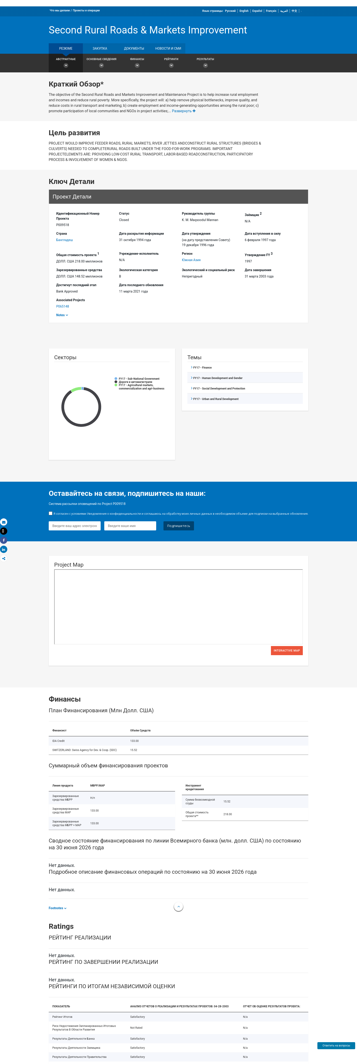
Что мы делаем (60, 10)
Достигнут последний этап (76, 285)
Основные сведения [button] (101, 64)
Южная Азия (191, 260)
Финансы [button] (137, 64)
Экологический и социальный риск (208, 270)
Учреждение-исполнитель (139, 253)
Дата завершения (258, 270)
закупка (100, 48)
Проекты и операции (86, 10)
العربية (284, 11)
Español (257, 11)
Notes (60, 315)
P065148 (62, 306)
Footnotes (56, 908)
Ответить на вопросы (336, 1045)
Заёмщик (253, 214)
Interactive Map (287, 650)
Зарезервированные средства (79, 270)
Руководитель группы (198, 213)
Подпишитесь (178, 526)
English (244, 11)
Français (271, 11)
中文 (294, 11)
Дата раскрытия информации (141, 233)
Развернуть (184, 111)
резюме (65, 48)
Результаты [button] (205, 64)
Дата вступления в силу (263, 233)
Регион (187, 253)
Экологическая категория (138, 270)
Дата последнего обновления (141, 285)
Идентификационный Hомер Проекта (77, 216)
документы (134, 48)
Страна (61, 233)
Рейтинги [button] (171, 64)
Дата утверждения (196, 233)
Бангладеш (64, 240)
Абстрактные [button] (65, 64)
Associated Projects (70, 300)
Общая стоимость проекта (77, 254)
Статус (124, 213)
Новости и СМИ (168, 48)
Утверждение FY (259, 254)
